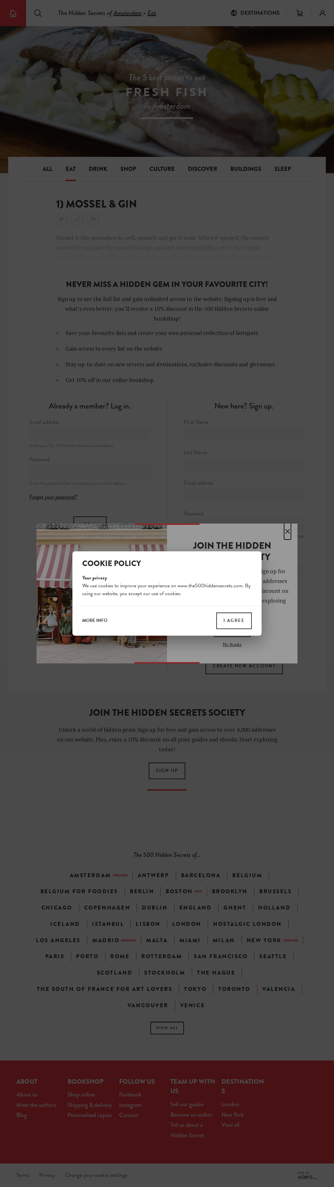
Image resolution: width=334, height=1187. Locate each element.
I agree (234, 620)
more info (94, 620)
